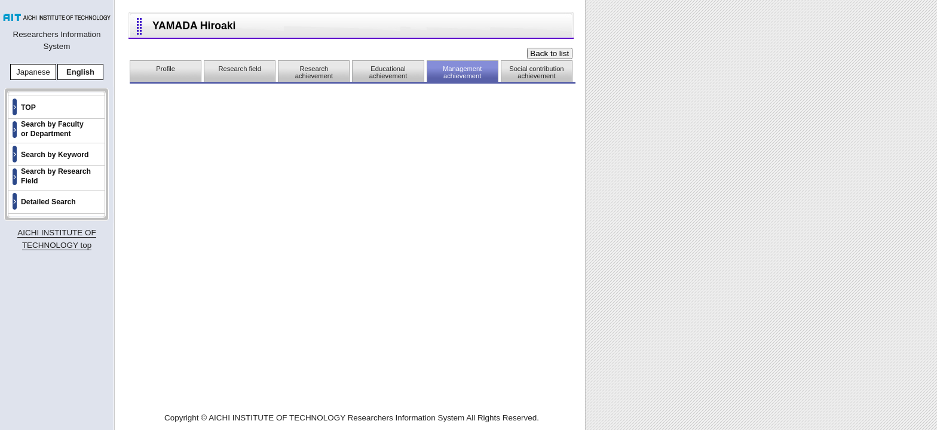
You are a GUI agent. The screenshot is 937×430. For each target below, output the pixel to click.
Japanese (33, 71)
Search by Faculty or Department (52, 129)
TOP (28, 107)
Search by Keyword (55, 154)
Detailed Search (48, 202)
